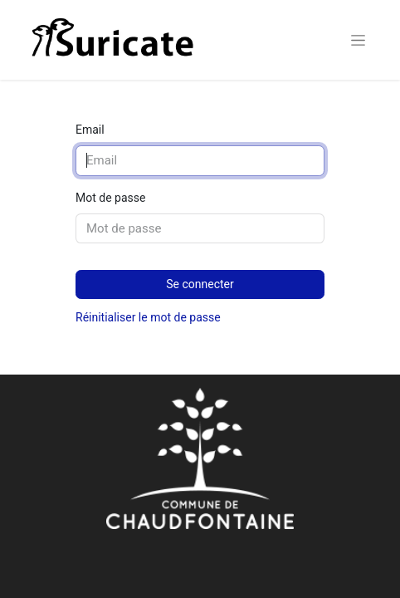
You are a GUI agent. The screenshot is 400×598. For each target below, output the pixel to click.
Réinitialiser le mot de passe (148, 317)
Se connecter (199, 284)
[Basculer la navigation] (358, 39)
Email (90, 129)
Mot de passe (110, 197)
